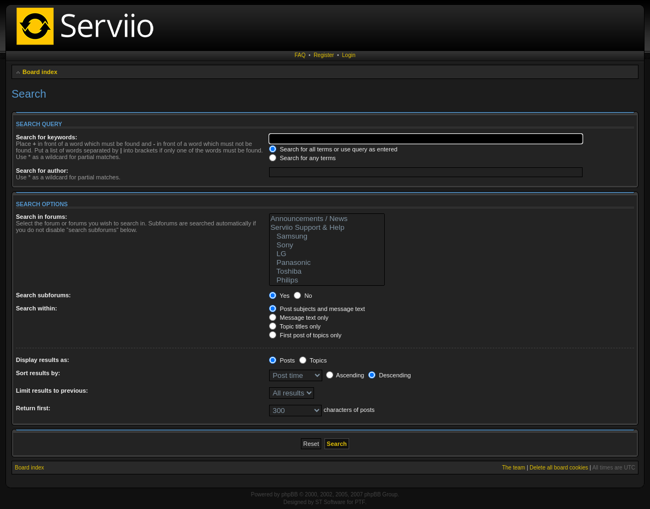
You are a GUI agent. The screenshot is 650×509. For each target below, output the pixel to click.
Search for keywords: (46, 137)
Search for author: (42, 170)
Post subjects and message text (316, 309)
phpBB (289, 494)
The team (513, 468)
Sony (327, 245)
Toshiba (327, 271)
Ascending (345, 375)
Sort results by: (38, 373)
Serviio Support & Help (327, 227)
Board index (40, 72)
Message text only (298, 317)
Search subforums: (43, 295)
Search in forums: (41, 216)
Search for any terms (302, 158)
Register (323, 55)
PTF (360, 502)
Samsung (327, 236)
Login (348, 55)
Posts (282, 360)
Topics (313, 360)
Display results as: (42, 360)
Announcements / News (327, 218)
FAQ (300, 55)
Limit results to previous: (52, 390)
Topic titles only (294, 326)
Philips (327, 280)
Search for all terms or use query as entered (333, 149)
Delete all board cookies (558, 468)
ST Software (330, 502)
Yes (279, 295)
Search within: (36, 308)
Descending (389, 375)
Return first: (33, 408)
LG (327, 254)
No (303, 295)
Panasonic (327, 262)
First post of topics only (305, 335)
